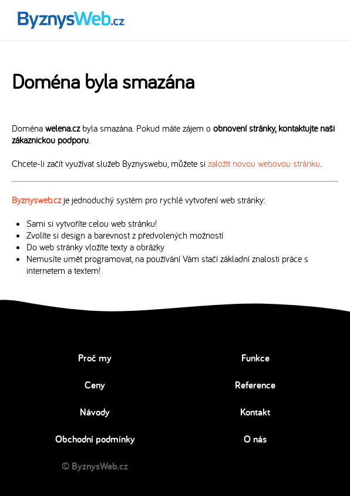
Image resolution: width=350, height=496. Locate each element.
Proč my (95, 357)
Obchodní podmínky (95, 439)
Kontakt (255, 411)
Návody (95, 411)
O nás (255, 439)
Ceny (95, 384)
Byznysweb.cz (36, 200)
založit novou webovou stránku (264, 163)
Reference (255, 384)
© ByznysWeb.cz (95, 466)
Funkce (255, 357)
